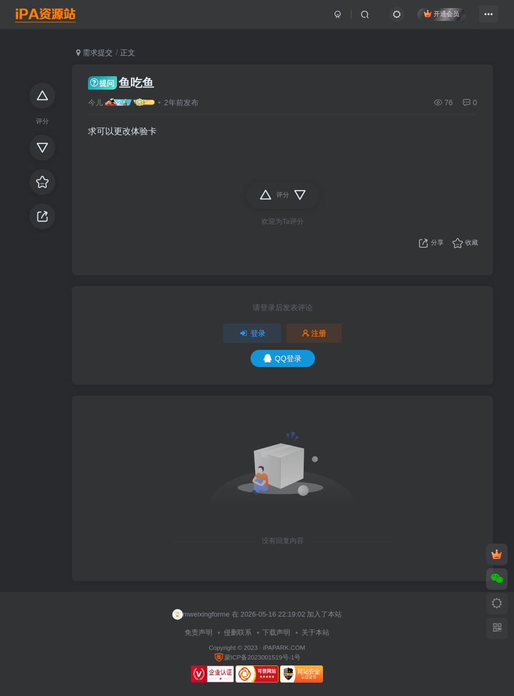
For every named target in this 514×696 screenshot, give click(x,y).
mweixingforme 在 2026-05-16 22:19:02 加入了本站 (257, 614)
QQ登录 (282, 358)
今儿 (95, 102)
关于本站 (315, 632)
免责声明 (198, 632)
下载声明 (276, 632)
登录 (252, 333)
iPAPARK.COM (284, 647)
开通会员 (435, 17)
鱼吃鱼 (121, 83)
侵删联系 (238, 632)
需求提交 (94, 52)
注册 (314, 333)
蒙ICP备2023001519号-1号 (257, 657)
